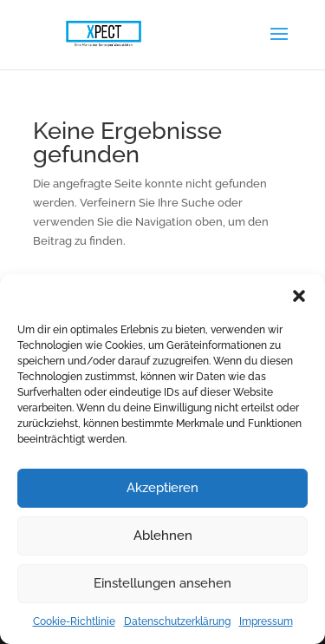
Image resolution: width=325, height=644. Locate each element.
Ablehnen (162, 535)
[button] (299, 296)
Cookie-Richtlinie (74, 621)
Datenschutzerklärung (177, 621)
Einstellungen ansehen (162, 583)
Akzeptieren (162, 488)
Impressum (266, 621)
